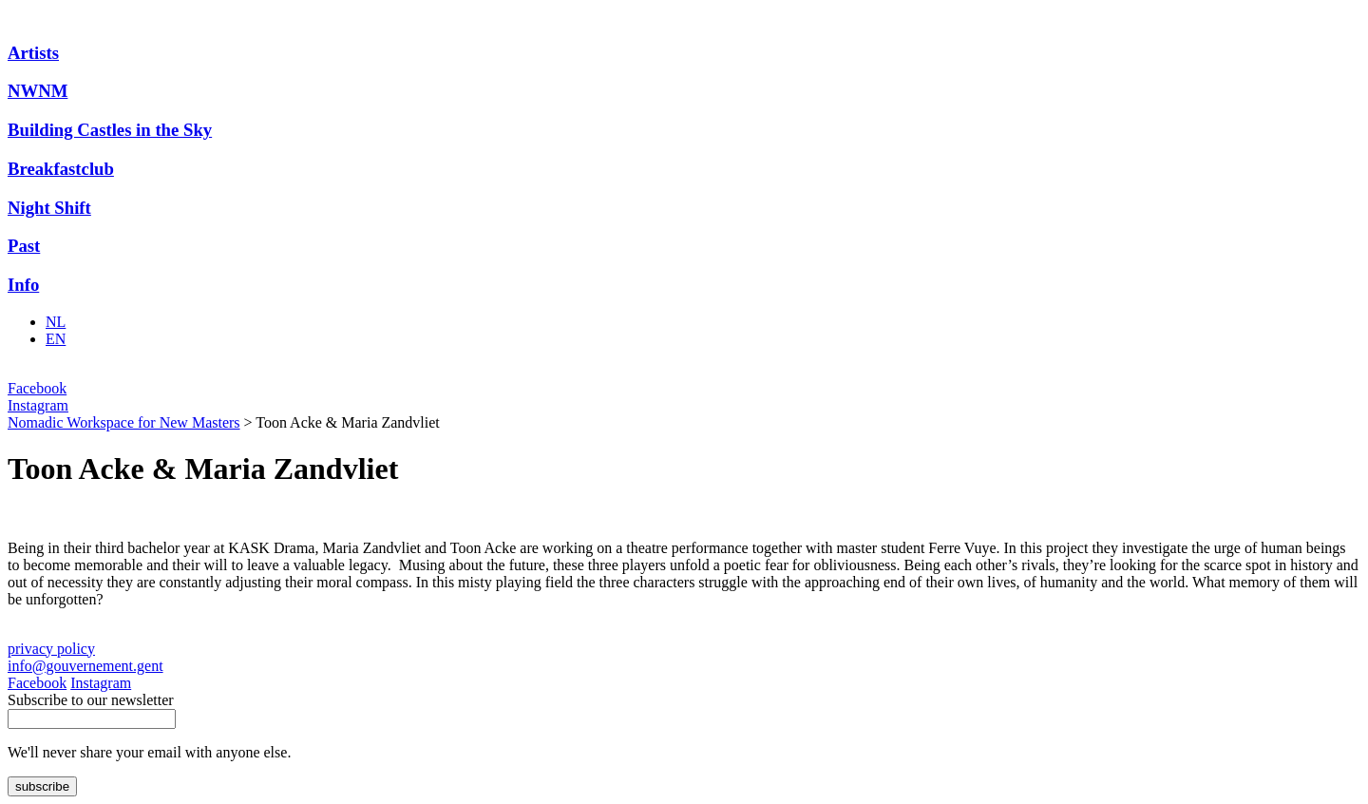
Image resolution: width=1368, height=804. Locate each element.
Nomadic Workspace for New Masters (124, 422)
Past (24, 246)
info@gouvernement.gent (85, 666)
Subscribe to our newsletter (91, 700)
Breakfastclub (61, 169)
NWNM (37, 91)
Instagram (38, 405)
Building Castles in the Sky (110, 130)
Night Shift (49, 208)
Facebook (37, 388)
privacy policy (51, 649)
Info (23, 285)
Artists (33, 53)
